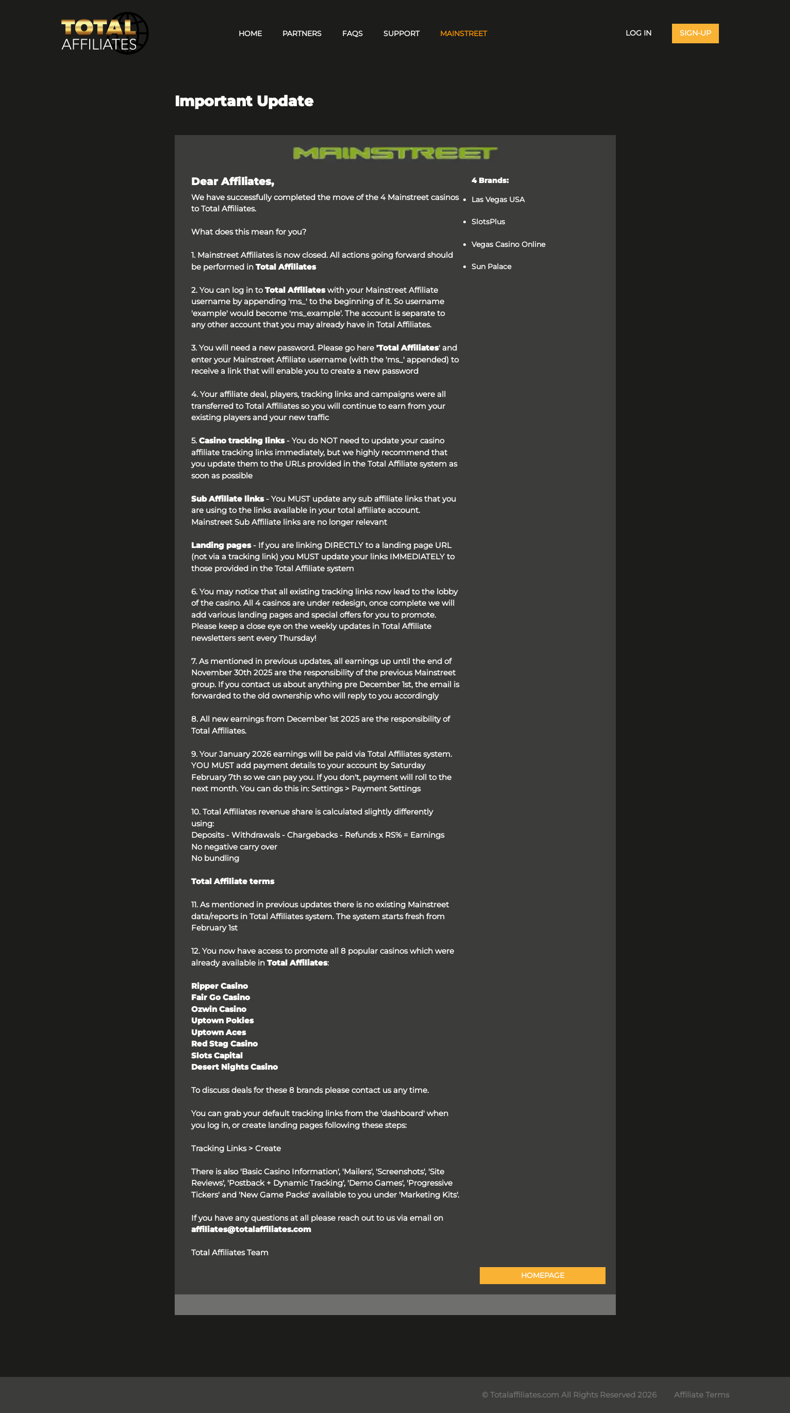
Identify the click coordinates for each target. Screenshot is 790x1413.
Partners (302, 33)
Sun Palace (491, 266)
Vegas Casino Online (508, 244)
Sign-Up (695, 33)
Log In (638, 33)
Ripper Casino (219, 986)
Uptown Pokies (222, 1020)
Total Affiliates (286, 267)
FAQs (352, 33)
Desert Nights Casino (234, 1067)
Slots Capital (217, 1055)
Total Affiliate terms (232, 881)
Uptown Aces (218, 1032)
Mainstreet (463, 33)
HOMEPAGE (542, 1275)
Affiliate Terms (701, 1395)
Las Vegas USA (498, 199)
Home (250, 33)
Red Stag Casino (224, 1044)
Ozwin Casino (218, 1009)
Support (401, 33)
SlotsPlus (488, 221)
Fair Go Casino (220, 997)
